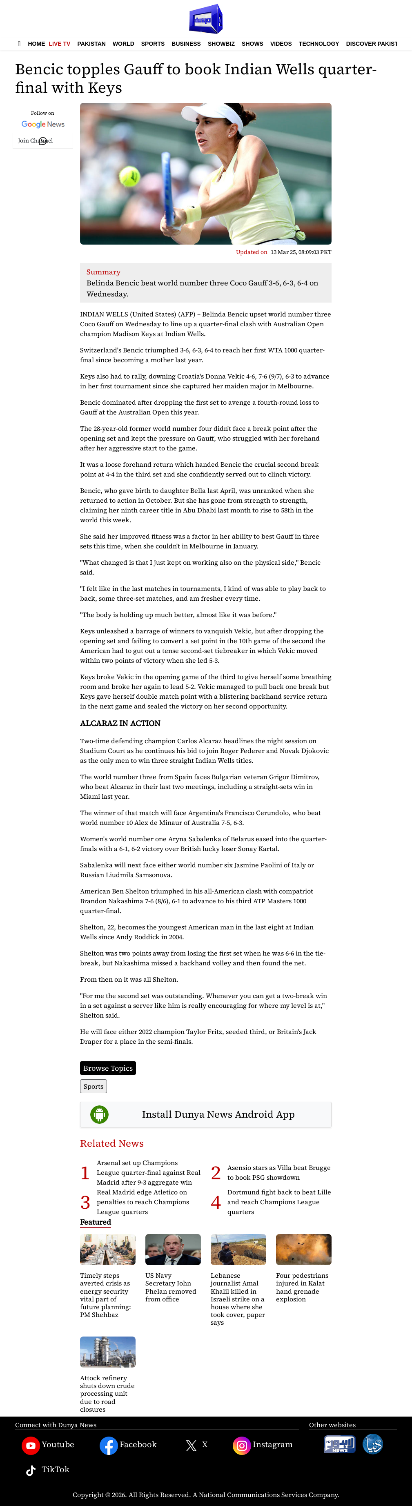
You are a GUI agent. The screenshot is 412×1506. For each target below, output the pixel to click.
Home (36, 43)
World (123, 43)
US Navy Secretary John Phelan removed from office (170, 1287)
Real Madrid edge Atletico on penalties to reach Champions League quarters (143, 1201)
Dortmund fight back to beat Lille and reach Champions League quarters (279, 1201)
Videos (281, 43)
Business (186, 43)
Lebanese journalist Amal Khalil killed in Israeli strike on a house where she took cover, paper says (238, 1299)
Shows (252, 43)
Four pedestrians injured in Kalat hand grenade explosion (302, 1287)
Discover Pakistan (376, 43)
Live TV (60, 43)
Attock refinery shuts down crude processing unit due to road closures (107, 1393)
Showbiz (221, 43)
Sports (153, 43)
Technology (319, 43)
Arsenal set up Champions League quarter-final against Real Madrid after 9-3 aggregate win (148, 1172)
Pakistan (91, 43)
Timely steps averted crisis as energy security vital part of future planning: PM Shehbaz (105, 1295)
